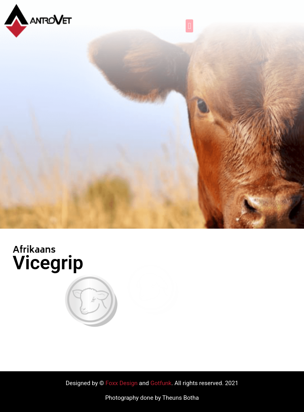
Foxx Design (122, 383)
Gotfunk (160, 383)
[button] (189, 25)
